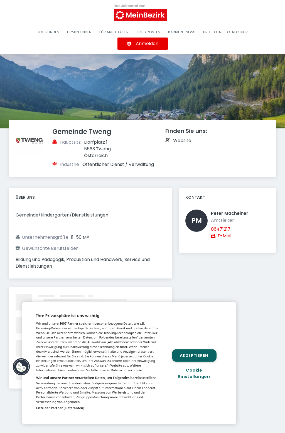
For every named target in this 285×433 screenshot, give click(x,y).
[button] (21, 367)
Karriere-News (181, 32)
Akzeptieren (194, 355)
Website (182, 140)
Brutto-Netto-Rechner (225, 32)
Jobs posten (148, 32)
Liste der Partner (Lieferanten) (60, 408)
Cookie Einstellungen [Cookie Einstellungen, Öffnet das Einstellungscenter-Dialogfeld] (194, 373)
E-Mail (224, 236)
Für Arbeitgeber (114, 32)
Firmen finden (79, 32)
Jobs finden (48, 32)
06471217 (220, 229)
